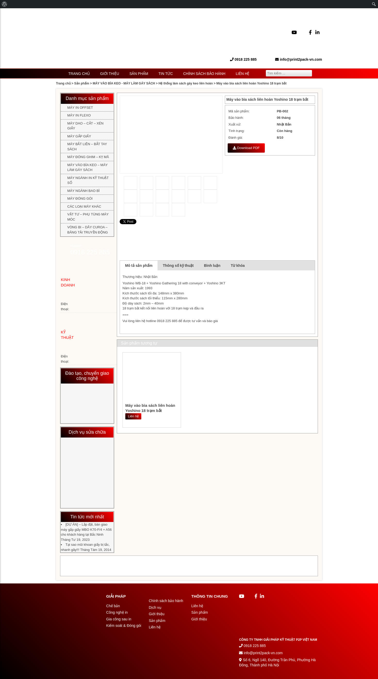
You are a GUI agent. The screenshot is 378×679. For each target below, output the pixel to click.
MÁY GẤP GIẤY (79, 136)
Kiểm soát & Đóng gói (123, 625)
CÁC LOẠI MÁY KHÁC (84, 206)
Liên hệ (242, 74)
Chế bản (113, 606)
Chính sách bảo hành (204, 74)
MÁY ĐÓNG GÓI (80, 198)
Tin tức (166, 74)
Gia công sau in (118, 619)
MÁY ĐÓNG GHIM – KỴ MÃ (88, 157)
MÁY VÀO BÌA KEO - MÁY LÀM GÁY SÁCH (124, 83)
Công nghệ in (117, 612)
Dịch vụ (155, 607)
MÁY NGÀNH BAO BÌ (83, 191)
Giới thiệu (109, 74)
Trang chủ (79, 74)
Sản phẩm (138, 74)
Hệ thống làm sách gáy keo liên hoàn (186, 83)
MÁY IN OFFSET (80, 108)
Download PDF (246, 148)
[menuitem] (4, 4)
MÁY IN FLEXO (79, 115)
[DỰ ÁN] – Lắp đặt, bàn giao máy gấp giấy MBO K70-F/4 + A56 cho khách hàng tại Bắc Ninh (86, 529)
